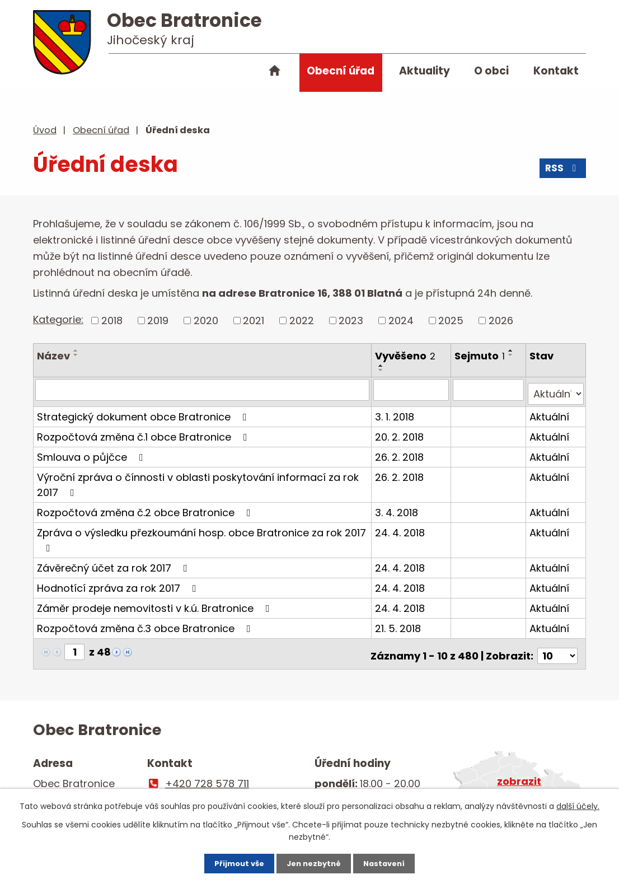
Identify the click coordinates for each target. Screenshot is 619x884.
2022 (301, 321)
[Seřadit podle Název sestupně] (76, 355)
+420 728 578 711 (207, 776)
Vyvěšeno (406, 356)
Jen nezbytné (313, 861)
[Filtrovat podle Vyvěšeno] (412, 389)
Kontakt (556, 70)
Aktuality (424, 70)
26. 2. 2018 (400, 453)
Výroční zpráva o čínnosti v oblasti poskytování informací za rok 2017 (198, 480)
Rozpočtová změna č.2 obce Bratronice (146, 508)
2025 (450, 321)
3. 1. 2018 (395, 412)
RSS (561, 172)
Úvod (275, 73)
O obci (491, 70)
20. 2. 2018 (400, 432)
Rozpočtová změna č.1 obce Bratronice (144, 432)
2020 (206, 321)
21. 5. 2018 (399, 624)
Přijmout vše (227, 861)
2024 (401, 321)
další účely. (577, 802)
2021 (253, 321)
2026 (501, 321)
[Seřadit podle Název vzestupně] (76, 350)
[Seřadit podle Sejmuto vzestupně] (513, 350)
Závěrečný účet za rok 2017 (114, 563)
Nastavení (395, 861)
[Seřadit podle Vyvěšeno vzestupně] (382, 365)
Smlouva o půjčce (92, 453)
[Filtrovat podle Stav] (556, 389)
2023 (351, 321)
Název (53, 356)
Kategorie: (58, 319)
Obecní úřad (340, 70)
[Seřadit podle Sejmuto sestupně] (513, 355)
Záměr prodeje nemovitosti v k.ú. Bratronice (155, 604)
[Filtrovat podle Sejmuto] (489, 389)
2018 (112, 321)
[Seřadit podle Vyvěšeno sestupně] (382, 370)
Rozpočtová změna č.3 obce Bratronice (146, 624)
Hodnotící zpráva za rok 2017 (119, 584)
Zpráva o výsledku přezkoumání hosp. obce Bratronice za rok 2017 (201, 535)
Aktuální (550, 412)
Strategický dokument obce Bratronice (144, 412)
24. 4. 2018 (401, 528)
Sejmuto (481, 356)
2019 (157, 321)
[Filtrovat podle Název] (203, 389)
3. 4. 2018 (397, 508)
